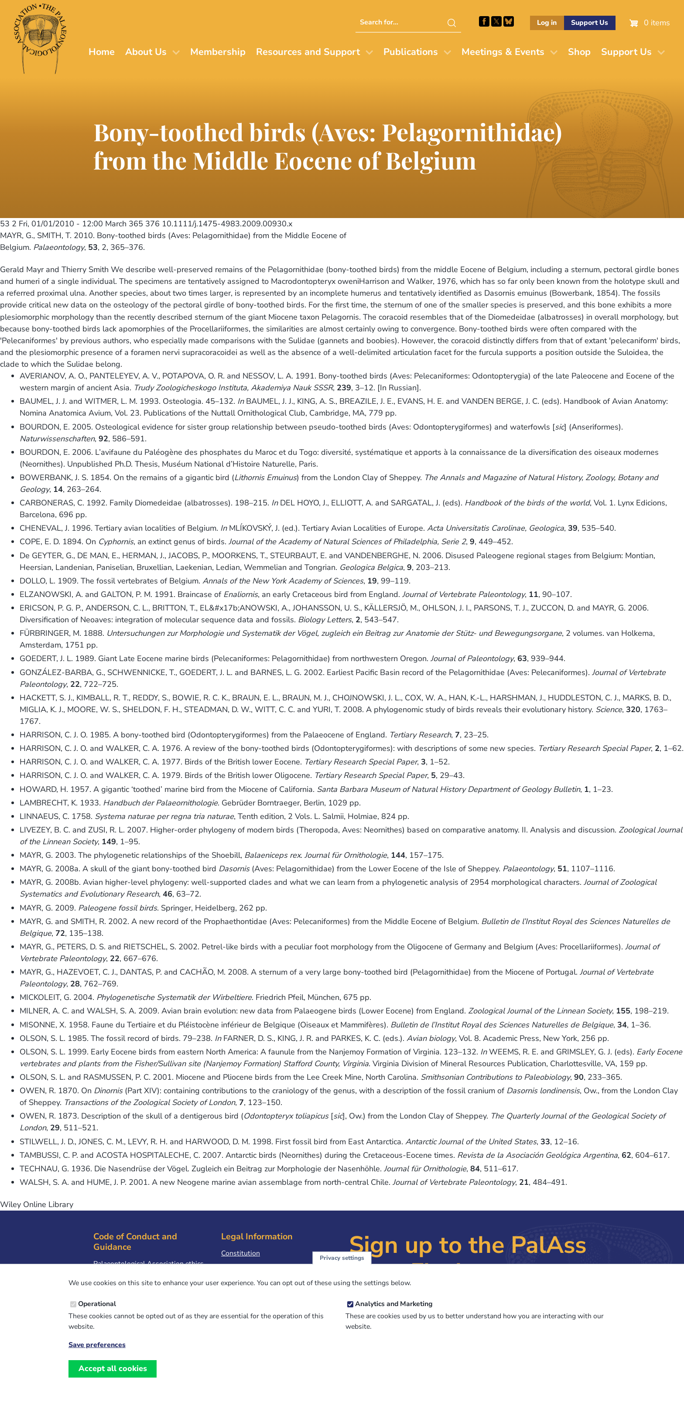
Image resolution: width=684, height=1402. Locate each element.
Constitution (240, 1253)
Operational (97, 1304)
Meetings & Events (503, 51)
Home (102, 51)
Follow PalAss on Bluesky (508, 21)
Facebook (484, 21)
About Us (146, 51)
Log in (547, 22)
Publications (410, 51)
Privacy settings (342, 1258)
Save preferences (97, 1345)
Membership (218, 51)
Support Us (589, 22)
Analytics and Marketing (394, 1304)
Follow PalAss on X (496, 21)
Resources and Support (308, 51)
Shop (579, 51)
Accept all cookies (113, 1368)
